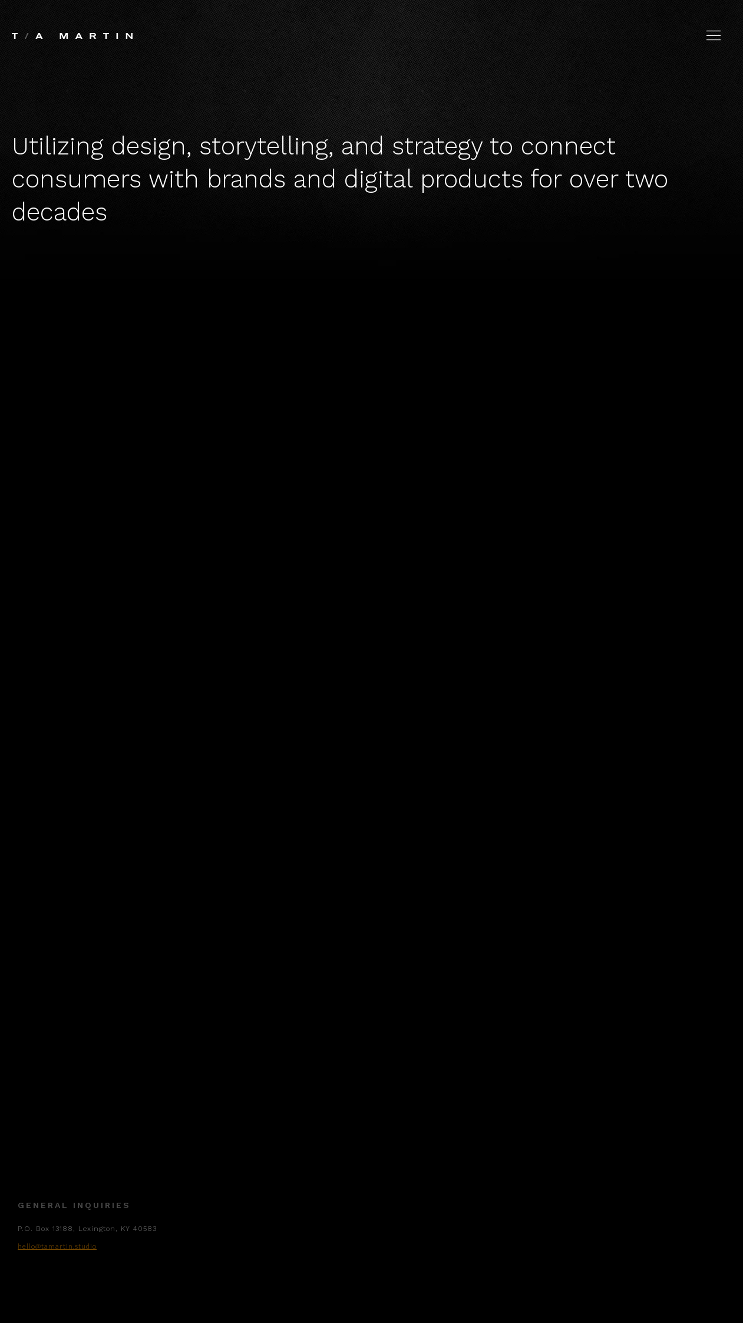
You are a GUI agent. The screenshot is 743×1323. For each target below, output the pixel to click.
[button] (713, 35)
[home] (72, 28)
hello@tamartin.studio (57, 1256)
